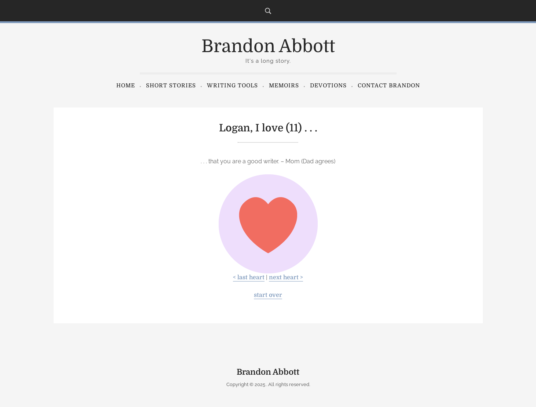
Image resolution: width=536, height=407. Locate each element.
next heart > (286, 277)
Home (125, 85)
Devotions (328, 85)
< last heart (249, 277)
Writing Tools (232, 85)
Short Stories (171, 85)
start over (268, 295)
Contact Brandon (389, 85)
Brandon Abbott (268, 46)
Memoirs (284, 85)
